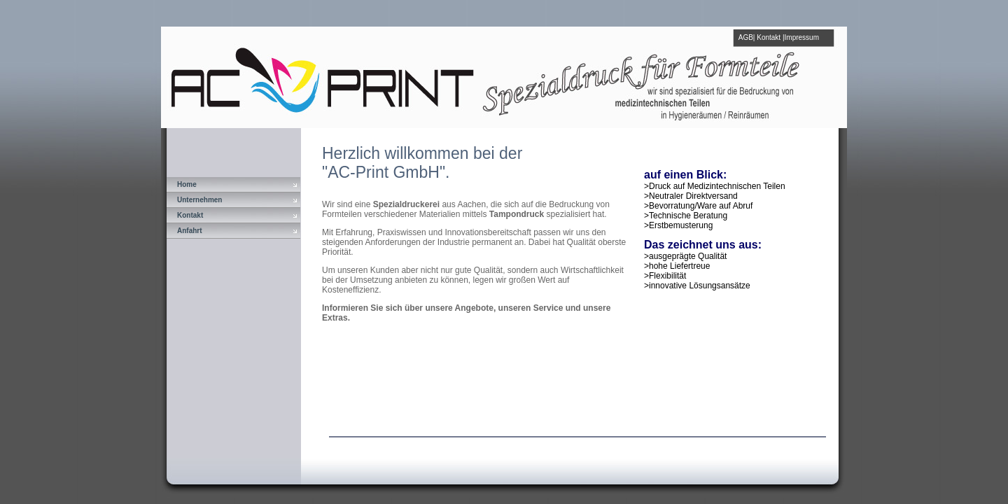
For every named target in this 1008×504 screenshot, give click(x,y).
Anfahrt (189, 230)
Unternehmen (199, 200)
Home (187, 184)
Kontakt (768, 37)
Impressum (802, 37)
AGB (745, 37)
